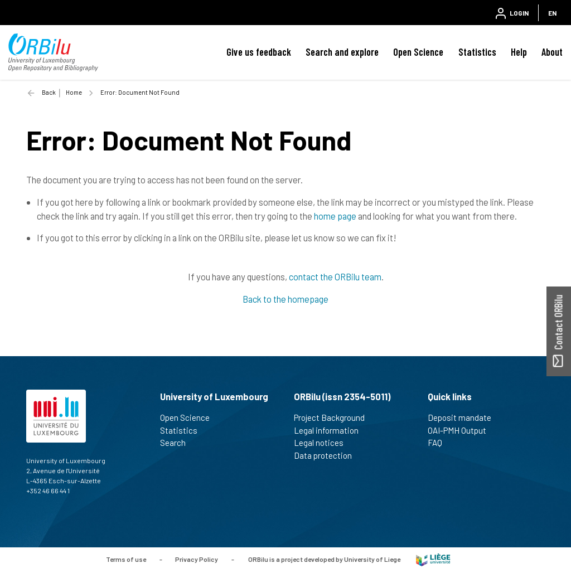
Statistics (477, 52)
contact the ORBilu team (335, 276)
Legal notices (323, 443)
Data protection (327, 455)
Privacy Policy (196, 559)
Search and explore (342, 52)
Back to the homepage (285, 298)
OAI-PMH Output (462, 430)
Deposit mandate (464, 417)
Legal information (331, 430)
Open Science (418, 52)
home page (335, 215)
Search (177, 443)
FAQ (440, 443)
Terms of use (126, 559)
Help (519, 52)
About (552, 52)
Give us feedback (258, 52)
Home (74, 92)
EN (552, 13)
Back (49, 92)
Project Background (334, 417)
